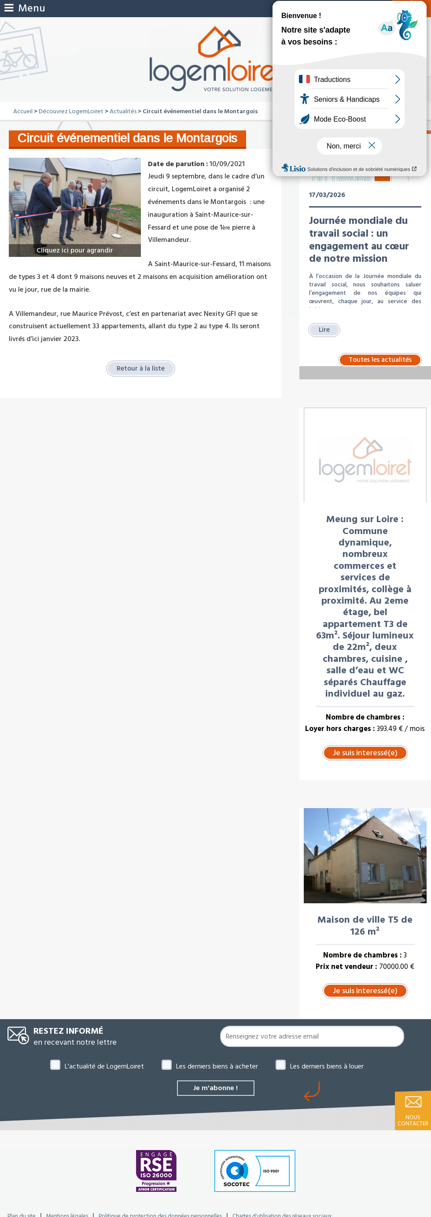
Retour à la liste (141, 368)
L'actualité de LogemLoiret (104, 1066)
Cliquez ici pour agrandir (75, 250)
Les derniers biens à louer (327, 1066)
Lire (324, 330)
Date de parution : (178, 164)
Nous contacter (413, 1120)
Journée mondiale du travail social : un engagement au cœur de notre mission (359, 239)
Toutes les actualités (380, 360)
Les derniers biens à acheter (217, 1066)
